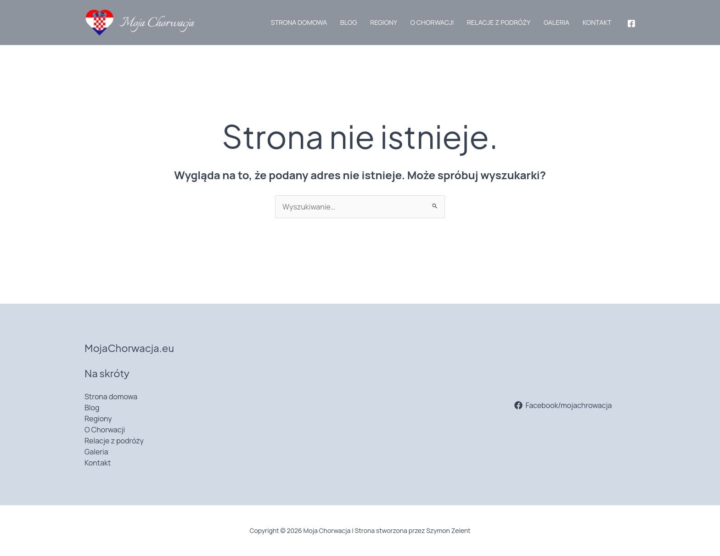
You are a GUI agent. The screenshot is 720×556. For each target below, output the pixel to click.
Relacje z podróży (498, 22)
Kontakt (597, 22)
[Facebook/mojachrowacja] (563, 405)
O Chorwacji (432, 22)
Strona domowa (299, 22)
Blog (348, 22)
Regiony (383, 22)
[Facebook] (631, 23)
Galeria (556, 22)
